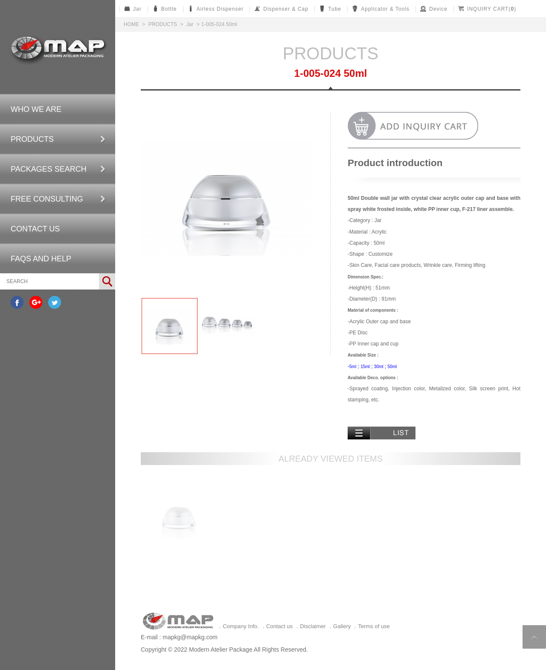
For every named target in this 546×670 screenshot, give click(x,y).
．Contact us (277, 626)
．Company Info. (238, 626)
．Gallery (339, 626)
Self (58, 50)
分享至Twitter (54, 302)
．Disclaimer (310, 626)
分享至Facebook (17, 302)
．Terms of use (370, 626)
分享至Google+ (35, 302)
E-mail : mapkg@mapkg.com (179, 637)
